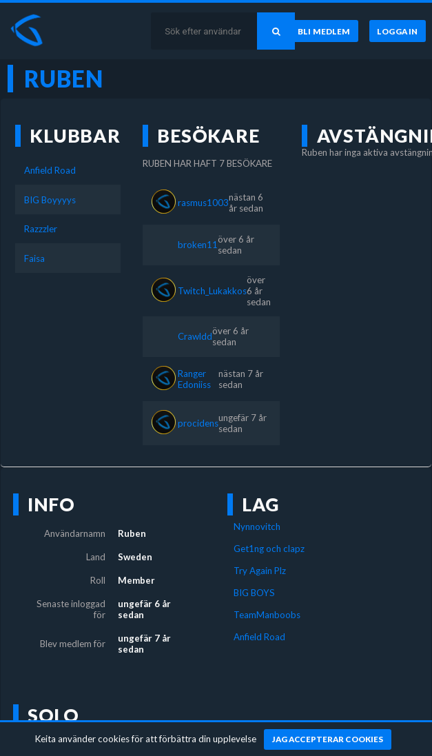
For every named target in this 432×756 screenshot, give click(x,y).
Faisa (34, 258)
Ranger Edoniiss (194, 379)
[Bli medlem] (324, 31)
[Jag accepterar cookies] (327, 739)
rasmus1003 (203, 202)
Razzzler (40, 228)
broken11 (198, 244)
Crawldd (195, 336)
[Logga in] (397, 31)
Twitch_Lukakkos (212, 290)
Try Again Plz (260, 570)
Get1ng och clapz (269, 548)
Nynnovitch (257, 526)
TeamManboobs (267, 614)
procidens (198, 423)
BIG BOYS (254, 592)
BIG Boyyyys (50, 199)
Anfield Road (50, 170)
